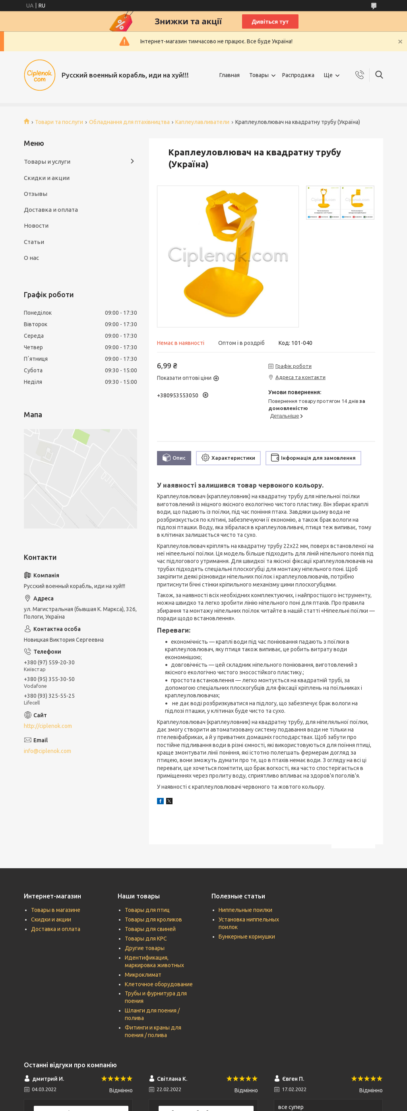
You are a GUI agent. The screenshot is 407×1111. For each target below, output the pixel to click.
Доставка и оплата (51, 209)
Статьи (34, 241)
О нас (31, 257)
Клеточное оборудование (159, 984)
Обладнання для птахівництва (129, 122)
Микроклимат (143, 975)
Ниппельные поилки (245, 910)
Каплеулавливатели (202, 122)
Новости (36, 225)
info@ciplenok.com (47, 751)
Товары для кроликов (153, 919)
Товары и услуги (47, 161)
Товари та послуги (59, 122)
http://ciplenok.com (48, 726)
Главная (229, 75)
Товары (259, 75)
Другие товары (145, 948)
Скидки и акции (47, 177)
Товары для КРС (146, 938)
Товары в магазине (55, 910)
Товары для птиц (147, 910)
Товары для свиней (150, 929)
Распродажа (298, 75)
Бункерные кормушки (247, 936)
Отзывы (35, 193)
